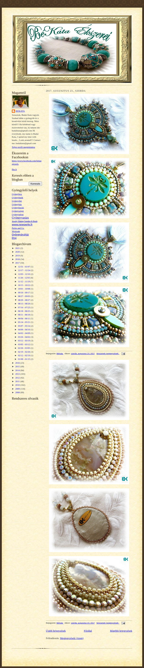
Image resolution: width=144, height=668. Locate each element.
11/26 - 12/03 (24, 277)
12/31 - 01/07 (24, 266)
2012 (17, 377)
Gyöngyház (17, 204)
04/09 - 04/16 (24, 329)
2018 (17, 259)
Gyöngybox (17, 194)
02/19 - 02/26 (24, 352)
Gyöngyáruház (20, 234)
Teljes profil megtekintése (23, 147)
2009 (17, 389)
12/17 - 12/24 (24, 270)
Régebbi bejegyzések (121, 630)
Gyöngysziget (18, 211)
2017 (17, 263)
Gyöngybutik (17, 197)
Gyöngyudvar (18, 214)
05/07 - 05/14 (24, 326)
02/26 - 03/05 (24, 348)
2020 (17, 252)
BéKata (20, 111)
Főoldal (88, 630)
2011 (17, 381)
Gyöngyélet (17, 201)
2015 (17, 366)
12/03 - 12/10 (24, 274)
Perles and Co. (18, 228)
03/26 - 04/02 (24, 337)
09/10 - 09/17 (24, 292)
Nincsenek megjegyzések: (107, 353)
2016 (17, 363)
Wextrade (16, 231)
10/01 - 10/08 (24, 288)
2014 (17, 370)
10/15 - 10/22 (24, 285)
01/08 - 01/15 (24, 359)
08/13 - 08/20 (24, 303)
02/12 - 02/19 (24, 355)
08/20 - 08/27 (24, 300)
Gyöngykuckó (18, 208)
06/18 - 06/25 (24, 311)
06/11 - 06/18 (24, 314)
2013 (17, 374)
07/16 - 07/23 (24, 307)
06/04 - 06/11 (24, 318)
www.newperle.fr (22, 224)
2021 (17, 248)
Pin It (14, 169)
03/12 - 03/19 (24, 340)
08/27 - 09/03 (24, 296)
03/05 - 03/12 (24, 344)
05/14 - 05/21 (24, 322)
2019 (17, 255)
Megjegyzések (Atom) (71, 638)
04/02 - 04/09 (24, 333)
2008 (17, 392)
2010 (17, 385)
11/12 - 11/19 (24, 281)
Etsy (14, 238)
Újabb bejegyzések (56, 630)
